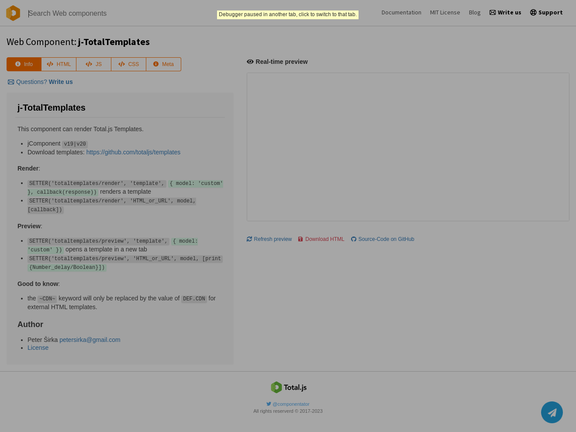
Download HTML (321, 239)
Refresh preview (269, 239)
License (38, 347)
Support (546, 12)
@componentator (288, 404)
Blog (475, 12)
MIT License (445, 12)
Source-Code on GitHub (382, 239)
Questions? (40, 81)
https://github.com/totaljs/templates (133, 152)
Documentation (401, 12)
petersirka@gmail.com (89, 339)
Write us (505, 12)
